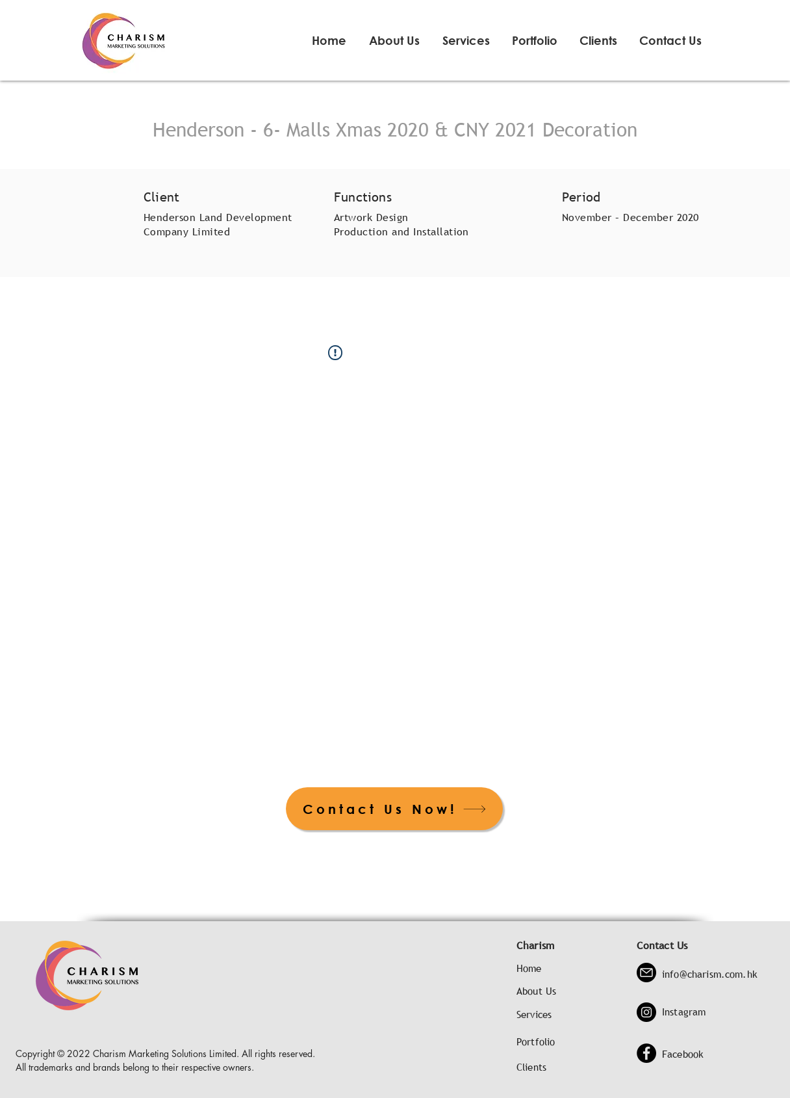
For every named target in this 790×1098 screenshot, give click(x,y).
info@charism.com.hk (710, 973)
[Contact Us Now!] (394, 808)
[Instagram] (646, 1012)
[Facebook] (646, 1053)
